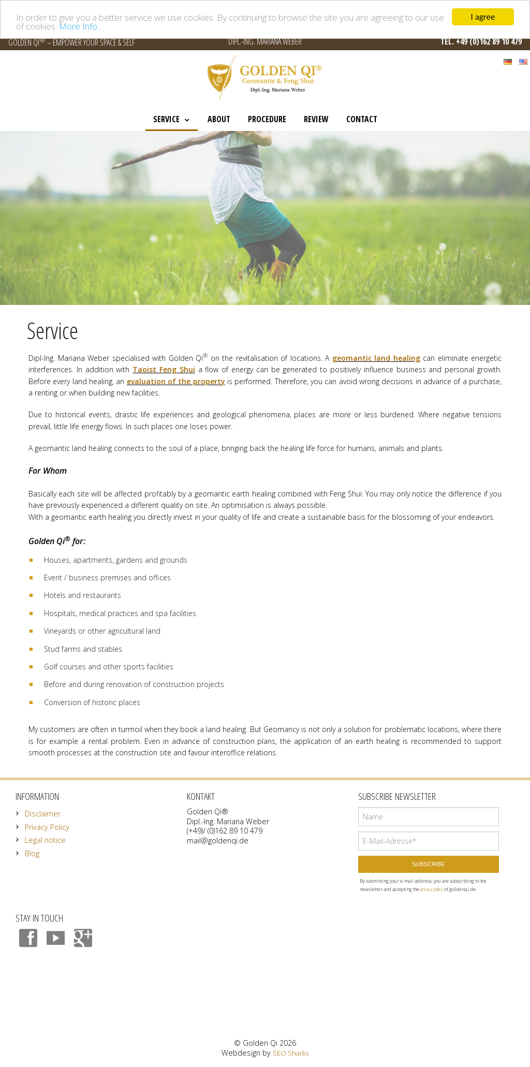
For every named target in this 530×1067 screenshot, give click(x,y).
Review (316, 119)
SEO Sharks (290, 1053)
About (219, 119)
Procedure (267, 119)
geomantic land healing (376, 358)
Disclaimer (43, 813)
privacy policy (431, 889)
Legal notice (45, 840)
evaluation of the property (176, 381)
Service (166, 119)
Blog (32, 853)
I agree (483, 16)
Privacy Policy (47, 827)
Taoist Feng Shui (163, 369)
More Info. (79, 26)
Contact (361, 119)
